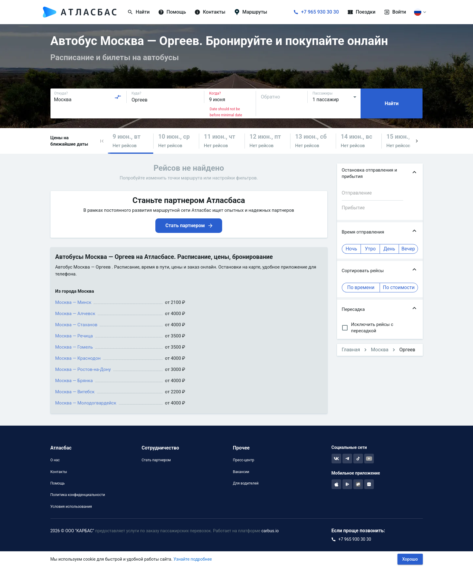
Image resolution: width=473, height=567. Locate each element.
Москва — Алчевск (75, 313)
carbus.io (270, 530)
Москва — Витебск (75, 392)
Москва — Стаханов (76, 324)
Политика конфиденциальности (77, 495)
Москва (379, 350)
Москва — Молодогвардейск (85, 403)
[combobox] (87, 97)
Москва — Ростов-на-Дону (83, 369)
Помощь (57, 483)
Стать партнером (155, 460)
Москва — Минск (73, 302)
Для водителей (245, 483)
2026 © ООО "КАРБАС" (72, 530)
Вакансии (241, 472)
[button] (102, 141)
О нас (55, 460)
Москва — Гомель (74, 347)
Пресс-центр (243, 460)
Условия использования (71, 506)
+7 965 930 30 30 (320, 12)
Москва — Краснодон (78, 358)
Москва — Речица (74, 336)
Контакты (58, 472)
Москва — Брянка (74, 380)
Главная (351, 350)
